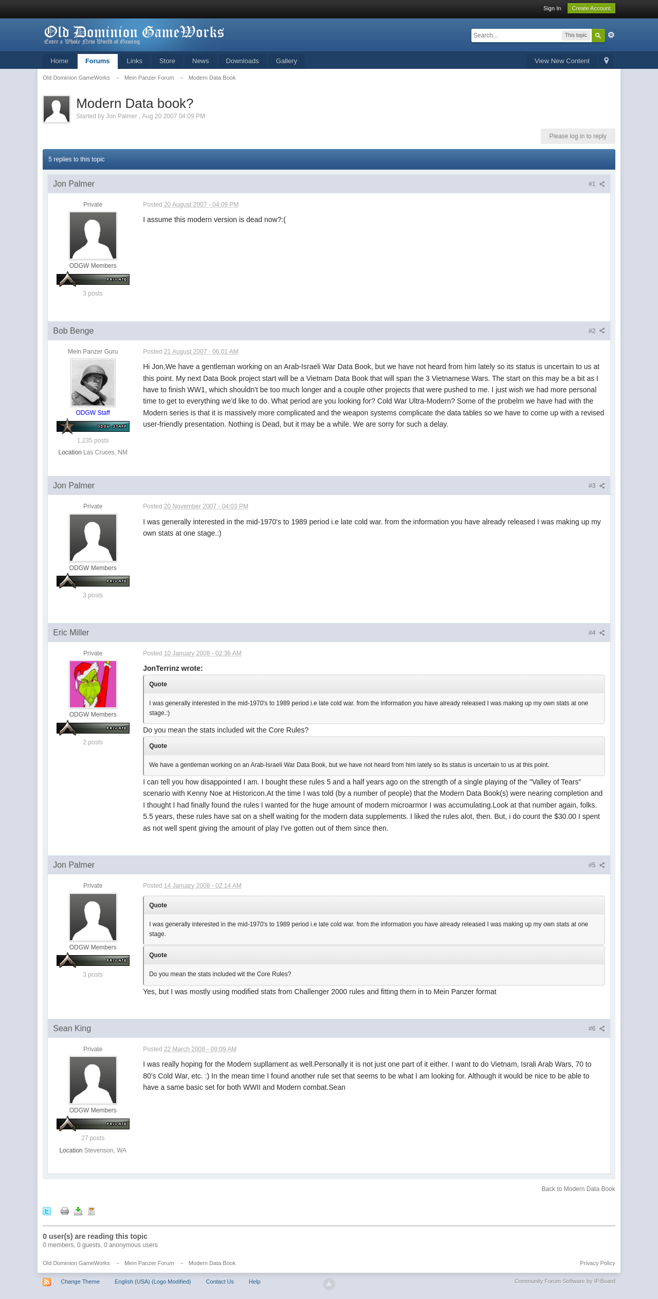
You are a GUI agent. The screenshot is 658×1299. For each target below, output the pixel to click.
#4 (597, 632)
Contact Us (220, 1281)
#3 (597, 485)
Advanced (611, 35)
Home (59, 61)
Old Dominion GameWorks (76, 1263)
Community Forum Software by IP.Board (565, 1281)
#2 (597, 331)
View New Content (562, 61)
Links (134, 61)
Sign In (552, 8)
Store (167, 61)
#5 (597, 865)
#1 (597, 184)
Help (255, 1281)
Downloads (242, 61)
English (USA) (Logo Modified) (153, 1281)
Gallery (286, 61)
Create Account (591, 8)
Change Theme (80, 1281)
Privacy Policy (597, 1263)
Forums (97, 61)
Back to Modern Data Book (578, 1189)
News (200, 61)
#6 (597, 1028)
